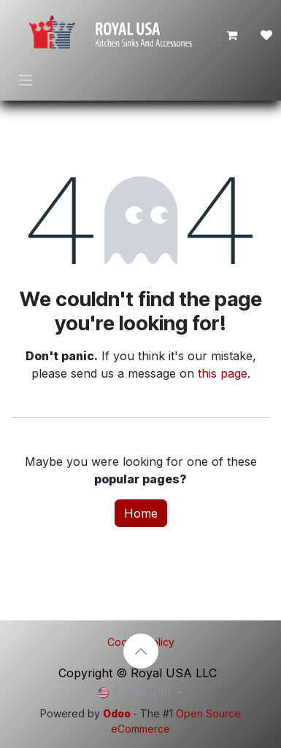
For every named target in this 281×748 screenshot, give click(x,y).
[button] (140, 651)
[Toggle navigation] (25, 79)
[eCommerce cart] (231, 35)
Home (141, 513)
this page (222, 373)
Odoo (118, 713)
